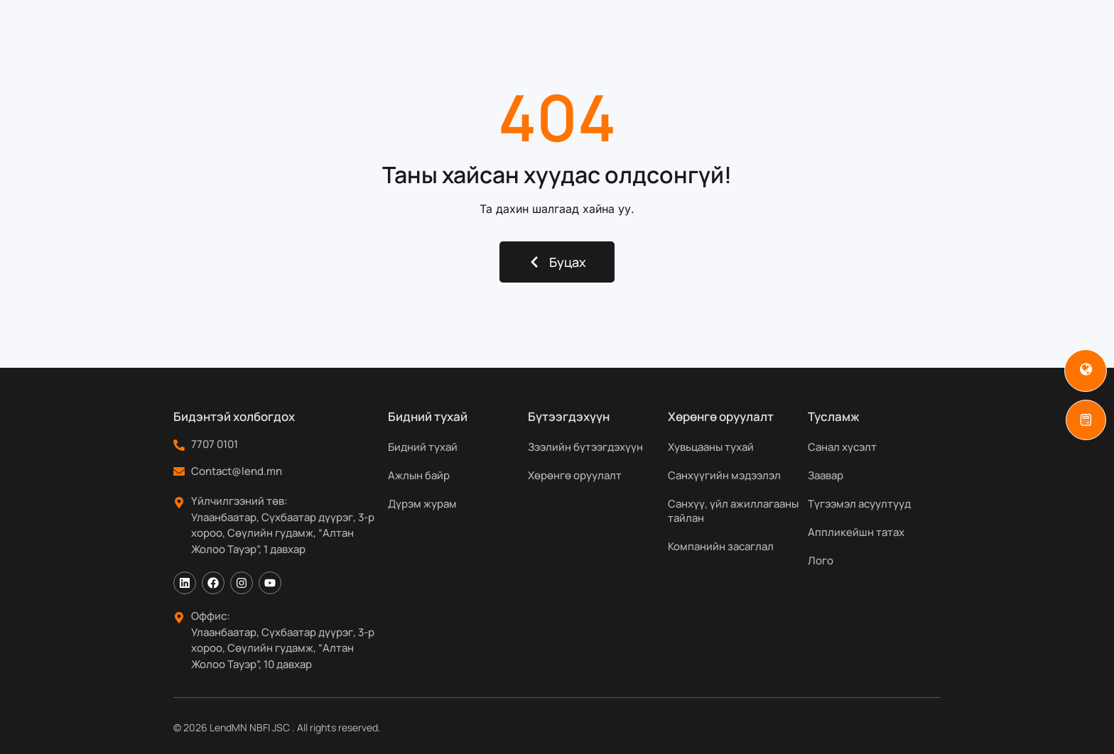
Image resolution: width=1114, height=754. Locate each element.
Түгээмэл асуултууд (859, 503)
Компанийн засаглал (721, 546)
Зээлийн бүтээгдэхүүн (585, 446)
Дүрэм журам (422, 503)
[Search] (975, 38)
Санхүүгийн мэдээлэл (724, 475)
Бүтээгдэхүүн (501, 38)
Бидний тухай (386, 38)
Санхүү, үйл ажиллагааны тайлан (733, 510)
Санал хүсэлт (842, 446)
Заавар (825, 475)
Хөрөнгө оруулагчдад (640, 38)
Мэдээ (751, 38)
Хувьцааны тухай (711, 446)
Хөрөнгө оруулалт (575, 475)
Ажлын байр (419, 475)
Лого (820, 560)
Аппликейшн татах (856, 532)
